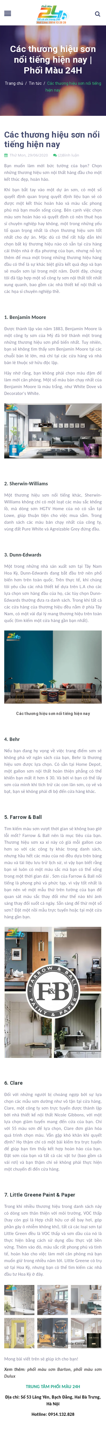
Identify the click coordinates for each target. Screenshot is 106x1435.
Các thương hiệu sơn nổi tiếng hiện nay (52, 139)
